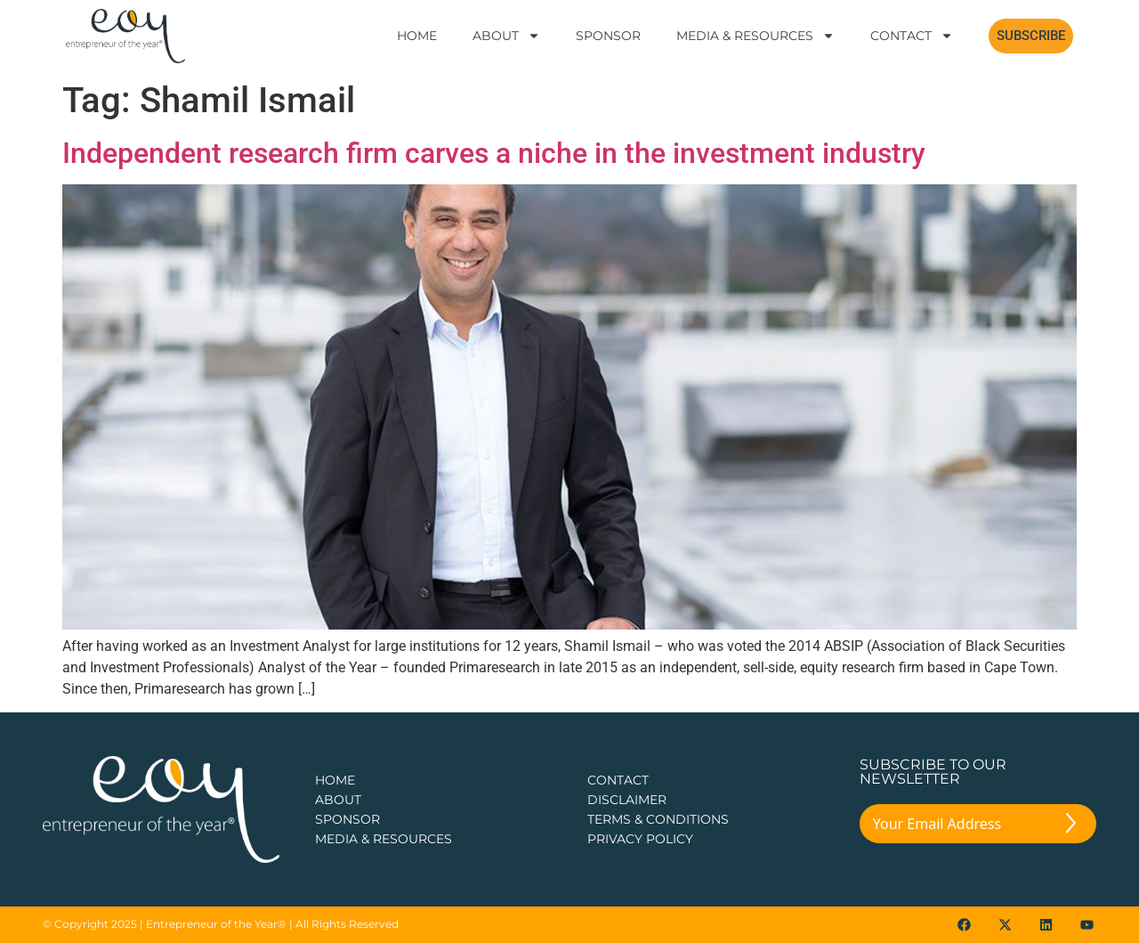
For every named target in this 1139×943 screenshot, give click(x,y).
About (506, 35)
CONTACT (618, 780)
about (338, 800)
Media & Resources (755, 35)
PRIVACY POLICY (640, 839)
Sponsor (608, 36)
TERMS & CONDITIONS (658, 819)
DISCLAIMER (626, 800)
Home (417, 36)
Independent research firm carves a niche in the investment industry (493, 153)
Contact (911, 35)
